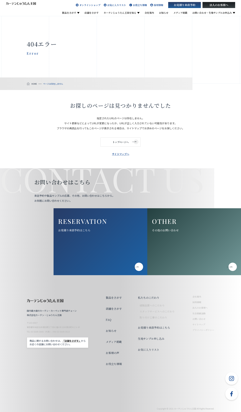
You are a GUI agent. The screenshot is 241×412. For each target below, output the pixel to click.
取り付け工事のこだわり (153, 317)
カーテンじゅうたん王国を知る (120, 13)
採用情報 (156, 5)
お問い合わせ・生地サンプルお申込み (212, 13)
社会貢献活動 (199, 313)
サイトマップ (198, 324)
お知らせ (163, 12)
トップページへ (120, 142)
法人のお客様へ (219, 5)
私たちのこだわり (148, 298)
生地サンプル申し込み (151, 339)
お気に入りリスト (115, 5)
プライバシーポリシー (203, 330)
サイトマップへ (120, 154)
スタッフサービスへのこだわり (157, 311)
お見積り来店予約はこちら (74, 230)
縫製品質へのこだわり (152, 305)
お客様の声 (112, 353)
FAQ (108, 320)
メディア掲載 (180, 12)
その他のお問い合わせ (165, 230)
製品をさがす (69, 12)
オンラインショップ (88, 5)
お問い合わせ (199, 319)
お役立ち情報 (138, 5)
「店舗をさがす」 (71, 340)
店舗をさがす (92, 12)
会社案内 (149, 12)
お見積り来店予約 (184, 5)
